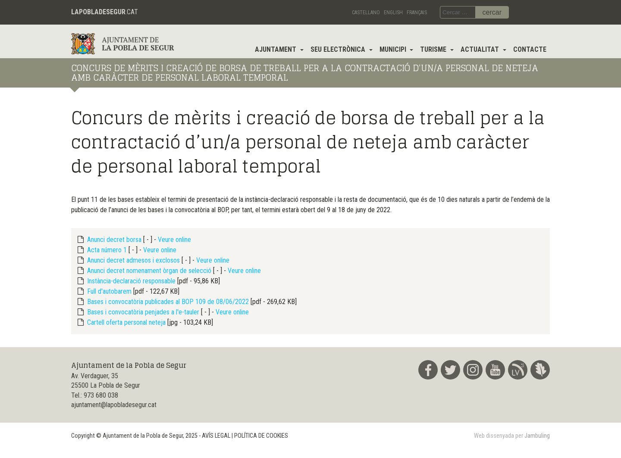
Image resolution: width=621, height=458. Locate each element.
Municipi (394, 49)
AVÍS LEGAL (216, 435)
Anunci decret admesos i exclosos (133, 260)
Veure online (174, 239)
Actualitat (481, 49)
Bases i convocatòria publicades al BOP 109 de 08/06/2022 (168, 302)
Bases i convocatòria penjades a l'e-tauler (143, 312)
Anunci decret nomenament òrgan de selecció (149, 271)
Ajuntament (276, 49)
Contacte (529, 49)
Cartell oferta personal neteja (126, 322)
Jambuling (537, 435)
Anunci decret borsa (114, 239)
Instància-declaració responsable (131, 281)
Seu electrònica (338, 49)
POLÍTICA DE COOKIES (261, 435)
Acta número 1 (107, 250)
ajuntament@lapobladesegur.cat (114, 405)
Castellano (366, 12)
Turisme (434, 49)
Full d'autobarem (109, 291)
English (393, 12)
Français (417, 12)
